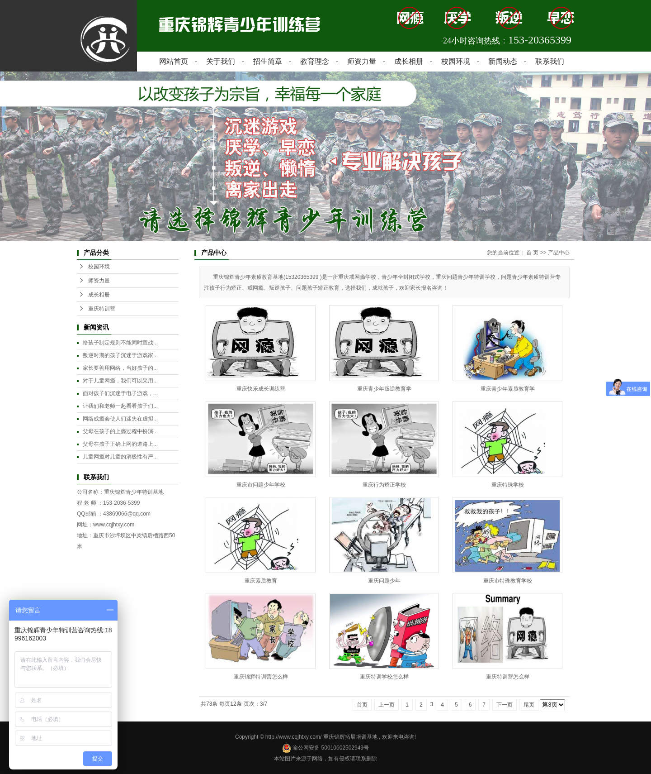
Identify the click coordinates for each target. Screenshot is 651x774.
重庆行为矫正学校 (384, 485)
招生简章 (267, 61)
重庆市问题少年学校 (260, 485)
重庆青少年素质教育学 (508, 389)
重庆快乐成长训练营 (260, 389)
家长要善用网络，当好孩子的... (120, 368)
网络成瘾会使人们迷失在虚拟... (120, 419)
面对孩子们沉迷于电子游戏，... (120, 393)
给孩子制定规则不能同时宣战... (120, 342)
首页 (362, 705)
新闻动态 (502, 61)
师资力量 (361, 61)
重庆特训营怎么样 (507, 677)
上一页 (386, 705)
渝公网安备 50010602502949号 (325, 748)
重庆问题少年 (384, 581)
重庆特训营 (101, 309)
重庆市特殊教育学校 (507, 581)
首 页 (532, 252)
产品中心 (559, 252)
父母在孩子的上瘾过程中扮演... (120, 431)
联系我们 (549, 61)
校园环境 (455, 61)
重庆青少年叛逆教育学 (384, 389)
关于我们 (220, 61)
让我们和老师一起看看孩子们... (120, 406)
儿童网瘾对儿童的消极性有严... (120, 457)
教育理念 (314, 61)
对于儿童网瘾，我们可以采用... (120, 380)
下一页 (504, 705)
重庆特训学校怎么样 (384, 677)
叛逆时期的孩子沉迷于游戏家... (120, 355)
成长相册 (408, 61)
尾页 (529, 705)
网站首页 (173, 61)
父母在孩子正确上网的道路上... (120, 444)
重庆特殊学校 (507, 485)
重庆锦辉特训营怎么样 (261, 677)
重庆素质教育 (261, 581)
